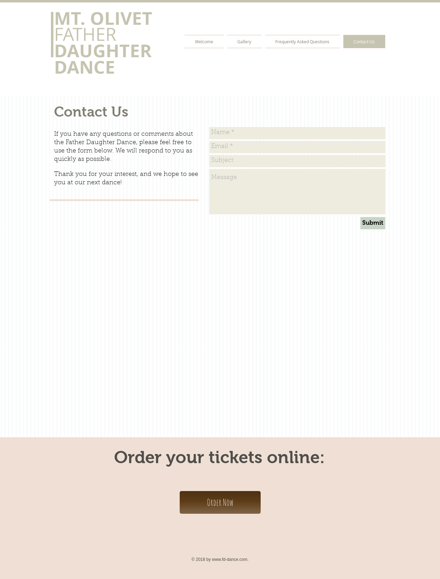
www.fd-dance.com (229, 559)
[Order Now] (220, 502)
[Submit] (372, 223)
